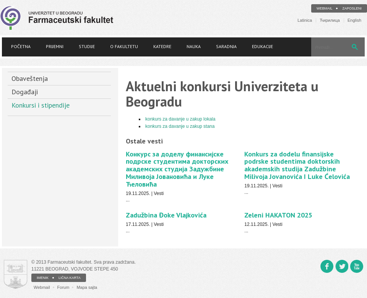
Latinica (304, 20)
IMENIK (43, 278)
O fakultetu (124, 46)
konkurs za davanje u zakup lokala (180, 119)
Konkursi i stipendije (40, 105)
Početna (21, 46)
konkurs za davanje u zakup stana (179, 126)
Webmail (325, 8)
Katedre (162, 46)
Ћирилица (330, 20)
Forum (63, 287)
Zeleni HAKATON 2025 (278, 215)
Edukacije (262, 46)
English (354, 20)
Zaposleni (352, 8)
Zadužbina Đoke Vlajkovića (166, 215)
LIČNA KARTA (69, 278)
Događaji (24, 91)
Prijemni (54, 46)
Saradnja (226, 46)
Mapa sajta (86, 287)
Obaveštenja (29, 78)
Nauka (194, 46)
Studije (87, 46)
